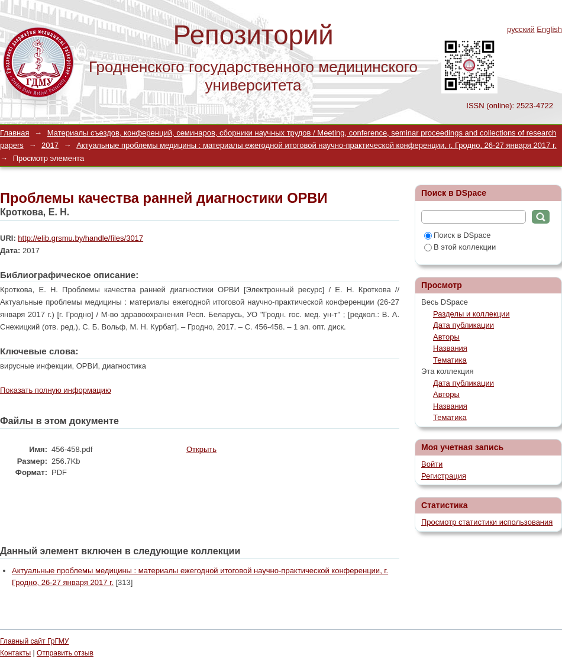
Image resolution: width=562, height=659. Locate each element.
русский (521, 29)
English (549, 29)
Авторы (446, 336)
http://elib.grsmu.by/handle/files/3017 (80, 238)
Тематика (450, 360)
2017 (50, 145)
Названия (450, 348)
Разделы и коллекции (471, 313)
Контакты (15, 653)
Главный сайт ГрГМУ (34, 641)
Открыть (201, 449)
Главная (14, 132)
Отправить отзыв (65, 653)
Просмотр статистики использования (487, 522)
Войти (432, 464)
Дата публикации (463, 325)
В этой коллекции (460, 247)
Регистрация (443, 475)
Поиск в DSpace (457, 235)
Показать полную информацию (55, 390)
